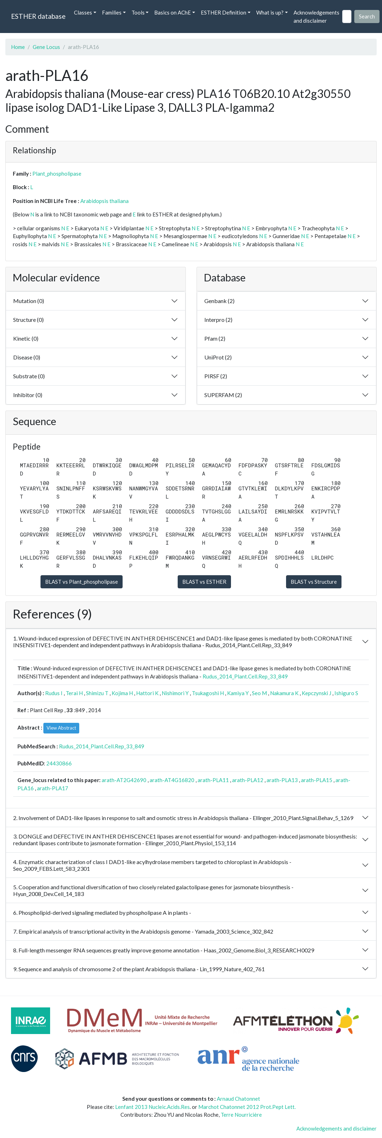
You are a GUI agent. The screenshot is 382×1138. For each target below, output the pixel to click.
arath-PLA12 (247, 780)
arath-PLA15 (316, 780)
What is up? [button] (270, 12)
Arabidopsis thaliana (104, 201)
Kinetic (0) (25, 338)
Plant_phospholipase (56, 173)
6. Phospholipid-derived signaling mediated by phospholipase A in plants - (102, 912)
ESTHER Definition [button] (223, 12)
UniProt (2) (218, 357)
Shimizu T (97, 693)
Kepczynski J (316, 693)
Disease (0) (26, 357)
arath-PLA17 (52, 788)
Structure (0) (28, 319)
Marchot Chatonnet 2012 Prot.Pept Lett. (247, 1107)
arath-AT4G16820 (172, 780)
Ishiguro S (346, 693)
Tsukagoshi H (208, 693)
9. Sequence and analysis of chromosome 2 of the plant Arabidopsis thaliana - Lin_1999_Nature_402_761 (139, 969)
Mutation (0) (28, 300)
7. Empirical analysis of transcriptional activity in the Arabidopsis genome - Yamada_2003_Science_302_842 (143, 931)
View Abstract (61, 728)
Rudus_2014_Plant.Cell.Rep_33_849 (245, 676)
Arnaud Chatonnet (238, 1098)
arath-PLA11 (213, 780)
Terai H (74, 693)
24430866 (59, 763)
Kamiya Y (238, 693)
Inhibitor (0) (27, 394)
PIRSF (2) (215, 376)
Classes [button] (83, 12)
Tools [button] (138, 12)
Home (18, 47)
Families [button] (112, 12)
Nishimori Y (175, 693)
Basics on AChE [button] (172, 12)
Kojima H (122, 693)
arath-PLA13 (282, 780)
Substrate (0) (29, 376)
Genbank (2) (219, 300)
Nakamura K (284, 693)
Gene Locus (46, 47)
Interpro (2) (218, 319)
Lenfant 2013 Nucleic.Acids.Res (152, 1107)
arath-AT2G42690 (124, 780)
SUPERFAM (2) (223, 394)
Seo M (259, 693)
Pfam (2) (214, 338)
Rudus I (54, 693)
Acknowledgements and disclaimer (316, 16)
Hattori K (147, 693)
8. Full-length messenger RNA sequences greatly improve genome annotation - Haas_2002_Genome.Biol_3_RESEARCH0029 (163, 950)
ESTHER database (38, 16)
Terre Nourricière (241, 1114)
